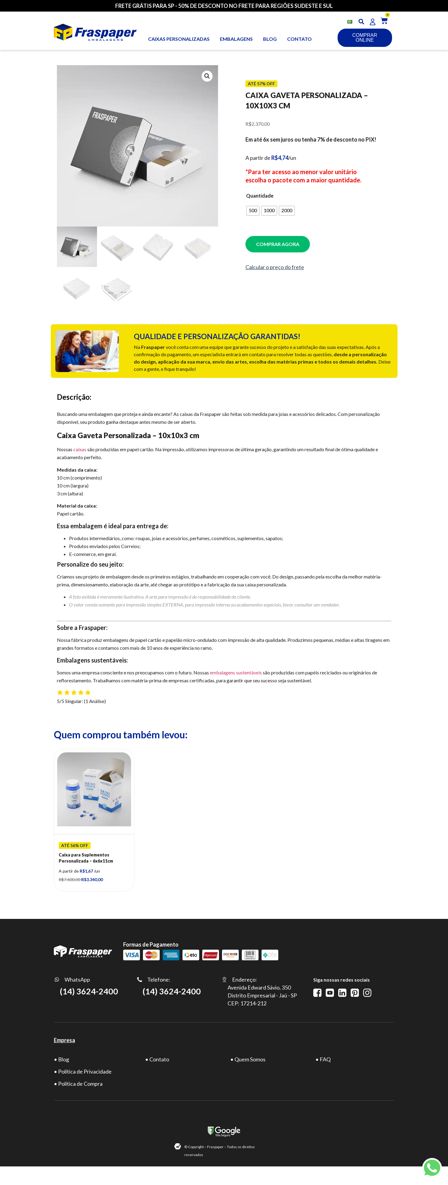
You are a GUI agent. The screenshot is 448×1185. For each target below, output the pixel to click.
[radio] (253, 210)
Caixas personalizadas (179, 39)
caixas (79, 449)
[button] (361, 22)
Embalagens (236, 39)
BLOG (270, 39)
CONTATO (299, 39)
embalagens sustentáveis (236, 672)
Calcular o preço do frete (274, 267)
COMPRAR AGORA (277, 244)
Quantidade (259, 195)
